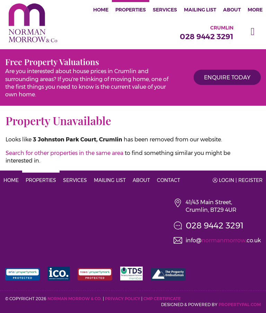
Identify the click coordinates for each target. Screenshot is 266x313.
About (232, 10)
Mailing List (200, 10)
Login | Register (238, 180)
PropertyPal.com (240, 304)
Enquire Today (227, 77)
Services (165, 10)
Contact (168, 180)
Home (100, 10)
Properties (130, 10)
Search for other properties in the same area (64, 153)
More (255, 10)
